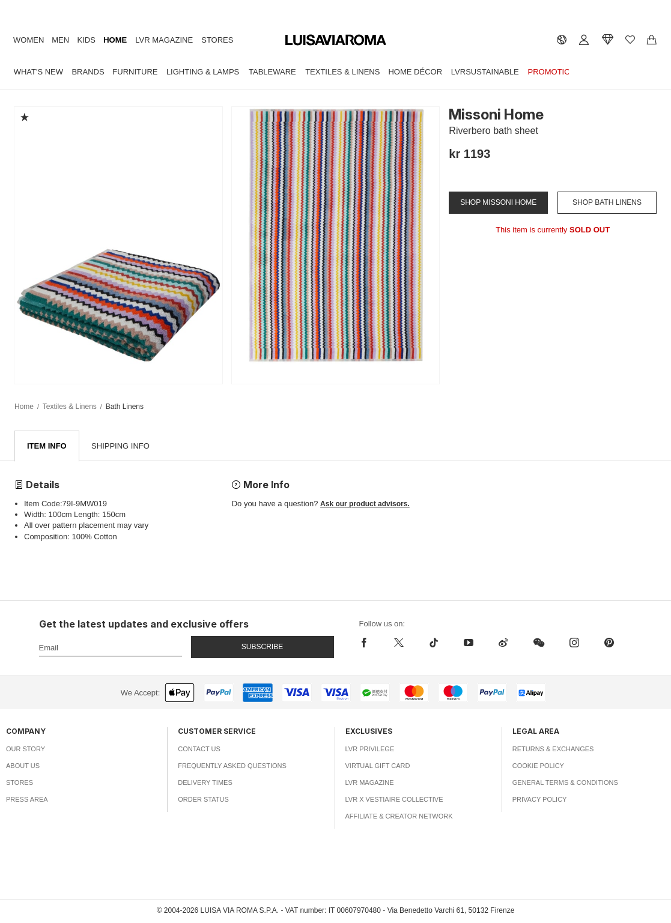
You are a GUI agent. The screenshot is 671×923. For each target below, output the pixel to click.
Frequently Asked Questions (232, 766)
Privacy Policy (539, 799)
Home (115, 39)
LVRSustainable (485, 71)
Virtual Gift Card (377, 766)
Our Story (25, 749)
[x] (398, 643)
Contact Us (199, 749)
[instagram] (574, 643)
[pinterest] (609, 643)
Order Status (203, 799)
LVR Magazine (164, 39)
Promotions (554, 71)
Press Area (27, 799)
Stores (217, 39)
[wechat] (539, 643)
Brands (87, 71)
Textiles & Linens (342, 71)
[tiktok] (433, 643)
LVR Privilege (370, 749)
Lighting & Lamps (202, 71)
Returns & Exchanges (553, 749)
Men (60, 39)
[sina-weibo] (503, 643)
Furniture (134, 71)
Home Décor (415, 71)
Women (28, 39)
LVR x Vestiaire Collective (394, 799)
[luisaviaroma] (336, 40)
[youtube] (468, 643)
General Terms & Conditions (565, 783)
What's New (38, 71)
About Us (23, 766)
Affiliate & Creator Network (399, 816)
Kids (86, 39)
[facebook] (370, 643)
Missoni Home (496, 114)
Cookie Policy (538, 766)
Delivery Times (205, 783)
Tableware (272, 71)
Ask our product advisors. (365, 504)
